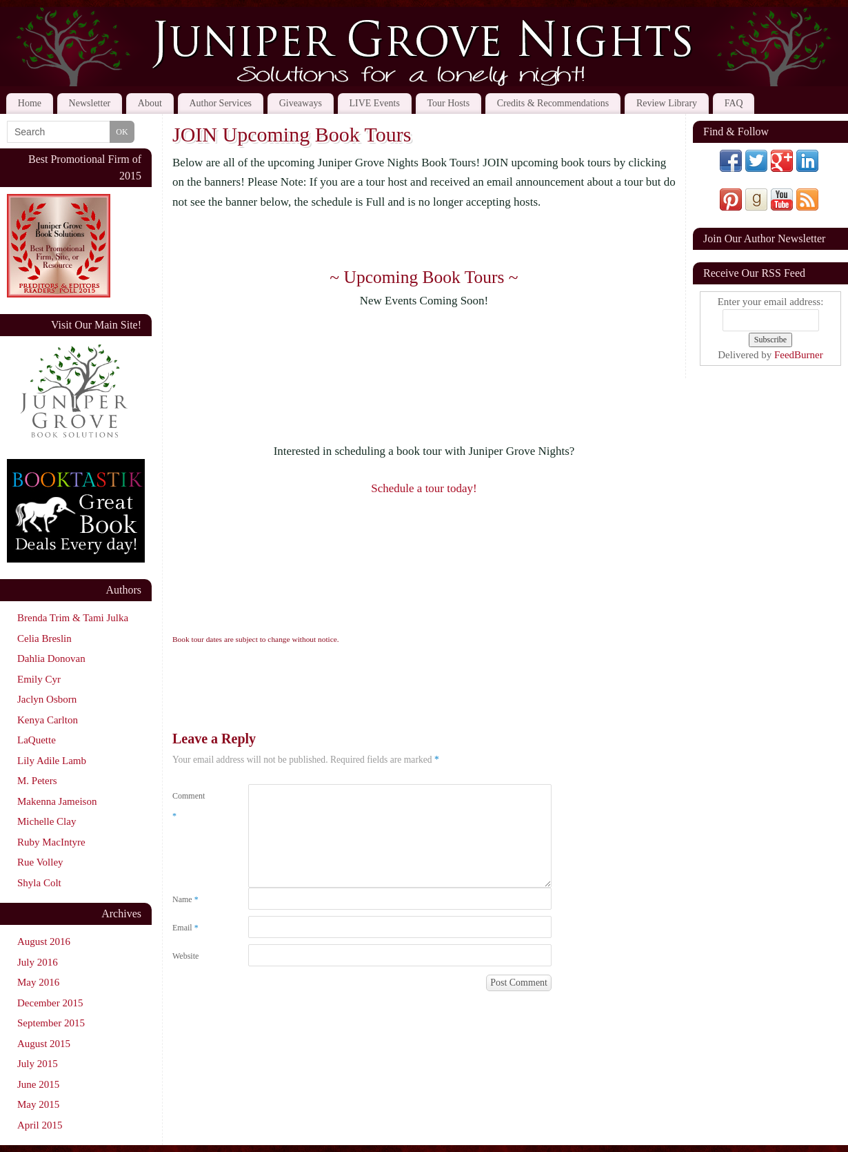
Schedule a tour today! (423, 488)
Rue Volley (40, 862)
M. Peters (37, 780)
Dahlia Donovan (51, 658)
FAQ (734, 103)
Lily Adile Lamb (51, 760)
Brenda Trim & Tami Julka (72, 617)
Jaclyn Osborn (47, 699)
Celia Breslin (44, 638)
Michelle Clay (46, 821)
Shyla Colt (39, 882)
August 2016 (43, 941)
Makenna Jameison (57, 801)
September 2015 (51, 1022)
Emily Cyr (39, 679)
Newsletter (90, 103)
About (150, 103)
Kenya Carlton (47, 719)
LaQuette (36, 739)
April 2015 (39, 1125)
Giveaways (300, 103)
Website (185, 956)
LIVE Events (374, 103)
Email (185, 928)
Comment (188, 806)
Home (29, 103)
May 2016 (38, 982)
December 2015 (50, 1002)
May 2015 (38, 1104)
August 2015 (43, 1043)
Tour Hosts (448, 103)
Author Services (220, 103)
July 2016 (37, 962)
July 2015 (37, 1063)
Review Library (666, 103)
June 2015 (38, 1084)
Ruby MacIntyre (51, 842)
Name (185, 899)
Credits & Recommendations (553, 103)
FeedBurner (798, 354)
